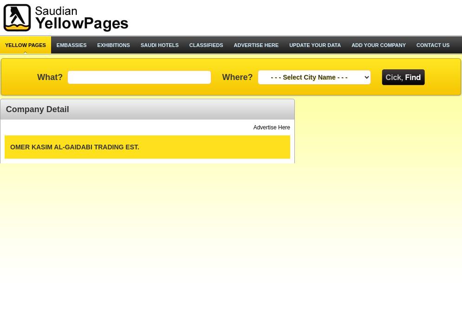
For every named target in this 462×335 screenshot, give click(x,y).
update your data (315, 45)
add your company (378, 45)
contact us (432, 45)
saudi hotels (160, 45)
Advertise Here (272, 127)
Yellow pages (25, 45)
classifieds (206, 45)
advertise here (256, 45)
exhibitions (114, 45)
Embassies (72, 45)
